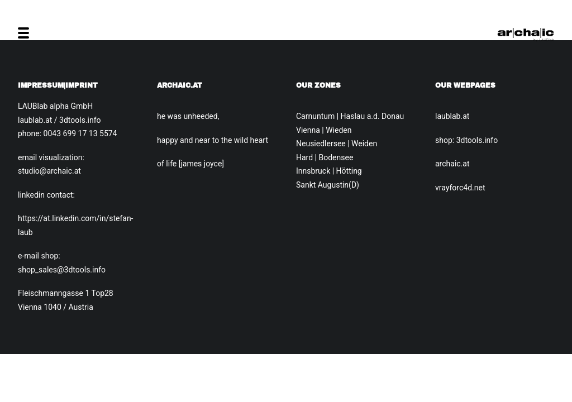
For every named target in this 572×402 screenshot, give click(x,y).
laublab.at (452, 116)
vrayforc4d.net (460, 187)
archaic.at (452, 163)
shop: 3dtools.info (466, 140)
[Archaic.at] (525, 33)
